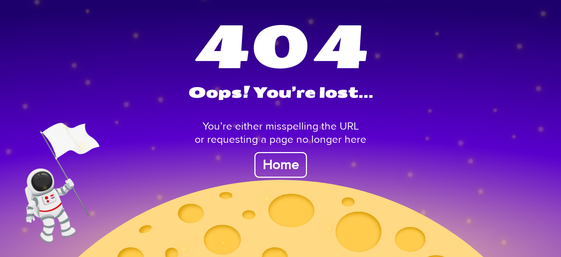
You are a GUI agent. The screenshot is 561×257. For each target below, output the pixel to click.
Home (281, 165)
